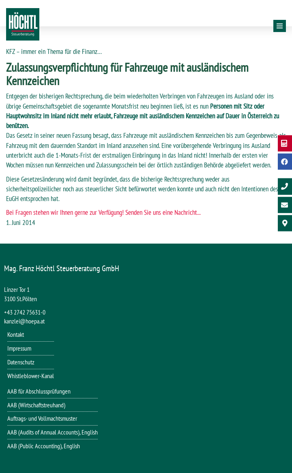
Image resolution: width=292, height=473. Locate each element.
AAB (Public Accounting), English (43, 446)
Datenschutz (20, 362)
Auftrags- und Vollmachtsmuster (42, 418)
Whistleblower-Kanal (30, 376)
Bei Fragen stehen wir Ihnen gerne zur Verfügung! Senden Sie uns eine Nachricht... (103, 212)
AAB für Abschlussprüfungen (39, 391)
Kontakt (15, 334)
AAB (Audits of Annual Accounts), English (52, 432)
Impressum (19, 348)
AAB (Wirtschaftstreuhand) (36, 405)
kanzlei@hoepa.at (24, 321)
